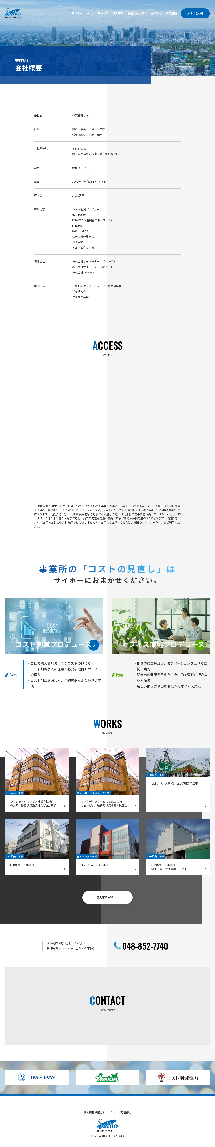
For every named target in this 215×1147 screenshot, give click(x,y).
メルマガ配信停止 (120, 1112)
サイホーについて (82, 13)
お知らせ (156, 13)
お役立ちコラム (137, 13)
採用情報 (171, 13)
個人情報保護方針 (94, 1112)
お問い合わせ (195, 13)
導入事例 (118, 13)
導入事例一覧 (107, 897)
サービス (103, 13)
